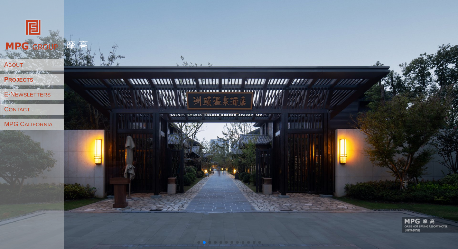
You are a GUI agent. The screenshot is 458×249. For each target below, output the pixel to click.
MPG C (28, 124)
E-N (27, 94)
